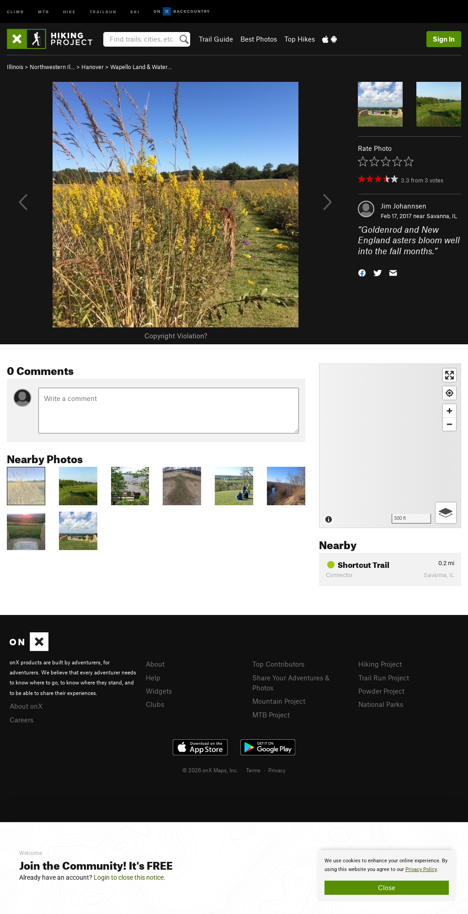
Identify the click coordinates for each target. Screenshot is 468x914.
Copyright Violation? (175, 335)
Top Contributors (278, 664)
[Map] (390, 446)
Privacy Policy (421, 869)
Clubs (155, 704)
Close (386, 887)
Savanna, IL (441, 215)
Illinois (15, 66)
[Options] (446, 512)
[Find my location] (449, 393)
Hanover (92, 66)
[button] (362, 272)
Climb (15, 11)
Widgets (159, 691)
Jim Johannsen (403, 206)
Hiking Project (380, 664)
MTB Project (271, 715)
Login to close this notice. (129, 877)
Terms (253, 770)
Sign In (444, 39)
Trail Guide (216, 39)
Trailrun (103, 11)
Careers (21, 720)
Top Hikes (299, 39)
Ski (135, 11)
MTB (43, 11)
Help (153, 677)
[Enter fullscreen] (449, 375)
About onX (26, 706)
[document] (386, 875)
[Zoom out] (449, 424)
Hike (69, 11)
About (155, 664)
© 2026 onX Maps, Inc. (210, 770)
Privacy (277, 770)
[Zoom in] (449, 410)
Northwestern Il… (52, 66)
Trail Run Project (383, 677)
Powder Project (381, 691)
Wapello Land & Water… (141, 66)
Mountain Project (278, 701)
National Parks (380, 704)
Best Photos (258, 39)
